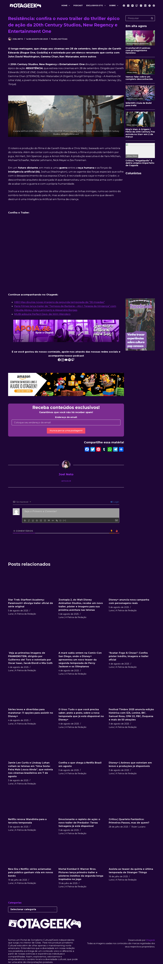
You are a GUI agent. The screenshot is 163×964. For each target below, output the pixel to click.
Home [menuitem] (66, 5)
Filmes (54, 39)
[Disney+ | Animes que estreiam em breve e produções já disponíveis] (132, 746)
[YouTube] (132, 6)
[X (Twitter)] (128, 6)
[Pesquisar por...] (137, 18)
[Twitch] (137, 6)
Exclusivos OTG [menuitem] (96, 5)
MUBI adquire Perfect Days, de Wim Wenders (42, 314)
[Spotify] (149, 6)
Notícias (62, 39)
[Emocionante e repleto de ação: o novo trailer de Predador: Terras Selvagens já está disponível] (82, 803)
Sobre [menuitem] (114, 5)
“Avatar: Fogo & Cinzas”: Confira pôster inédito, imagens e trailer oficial (128, 656)
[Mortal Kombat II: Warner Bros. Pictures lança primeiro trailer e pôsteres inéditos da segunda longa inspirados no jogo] (82, 852)
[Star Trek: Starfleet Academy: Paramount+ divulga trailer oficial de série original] (31, 583)
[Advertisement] (140, 253)
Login (114, 502)
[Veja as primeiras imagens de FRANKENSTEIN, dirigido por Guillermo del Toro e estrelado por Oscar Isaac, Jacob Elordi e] (31, 636)
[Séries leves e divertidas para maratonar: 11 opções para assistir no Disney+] (31, 693)
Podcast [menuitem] (78, 5)
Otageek (150, 940)
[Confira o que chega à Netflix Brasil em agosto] (82, 746)
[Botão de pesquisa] (152, 18)
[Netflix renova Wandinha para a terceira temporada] (31, 803)
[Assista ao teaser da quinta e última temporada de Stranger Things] (132, 852)
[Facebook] (124, 6)
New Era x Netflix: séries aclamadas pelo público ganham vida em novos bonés (30, 872)
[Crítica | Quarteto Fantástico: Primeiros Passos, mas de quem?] (132, 803)
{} (60, 520)
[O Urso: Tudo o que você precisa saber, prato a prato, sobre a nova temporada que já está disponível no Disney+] (82, 693)
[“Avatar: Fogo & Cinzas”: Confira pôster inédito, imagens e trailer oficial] (132, 636)
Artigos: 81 (66, 481)
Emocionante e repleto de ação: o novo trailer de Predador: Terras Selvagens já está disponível (79, 822)
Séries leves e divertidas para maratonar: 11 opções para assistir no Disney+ (30, 713)
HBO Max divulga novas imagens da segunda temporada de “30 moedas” (59, 302)
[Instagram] (141, 6)
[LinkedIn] (145, 6)
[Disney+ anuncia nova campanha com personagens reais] (132, 583)
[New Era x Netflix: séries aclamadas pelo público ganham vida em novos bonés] (31, 852)
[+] (64, 520)
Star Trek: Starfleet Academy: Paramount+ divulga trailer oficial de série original (30, 603)
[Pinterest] (154, 6)
